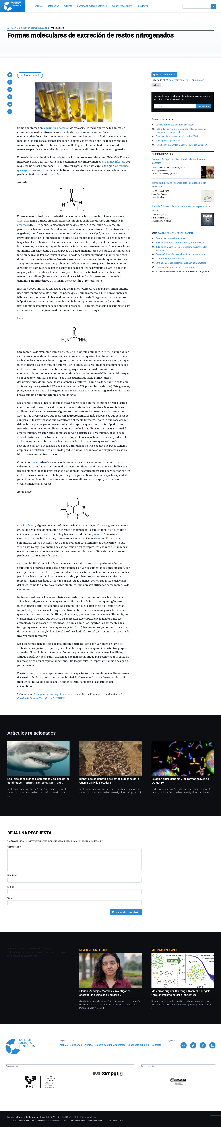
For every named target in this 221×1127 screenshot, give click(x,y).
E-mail (11, 887)
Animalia (11, 28)
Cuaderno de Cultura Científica (30, 1121)
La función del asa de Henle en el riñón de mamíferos (181, 263)
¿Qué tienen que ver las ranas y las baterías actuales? (181, 145)
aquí (36, 462)
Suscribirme (203, 106)
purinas (97, 534)
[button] (9, 74)
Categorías (76, 1045)
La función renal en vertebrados (171, 258)
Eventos (88, 1045)
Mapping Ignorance (164, 950)
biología (156, 85)
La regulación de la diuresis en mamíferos (176, 267)
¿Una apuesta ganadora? (168, 140)
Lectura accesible (30, 75)
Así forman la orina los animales (171, 238)
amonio (22, 224)
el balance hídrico (113, 161)
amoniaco (23, 220)
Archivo (64, 1045)
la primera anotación (56, 127)
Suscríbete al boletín (138, 1045)
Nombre (12, 875)
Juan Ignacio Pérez (44, 694)
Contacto (156, 1045)
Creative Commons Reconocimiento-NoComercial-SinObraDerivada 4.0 (92, 1121)
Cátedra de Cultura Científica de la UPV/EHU (41, 698)
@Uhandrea (62, 694)
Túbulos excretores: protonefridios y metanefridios (180, 242)
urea (106, 351)
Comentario (14, 847)
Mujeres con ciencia (93, 950)
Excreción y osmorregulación (34, 28)
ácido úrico (27, 525)
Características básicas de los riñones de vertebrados (181, 254)
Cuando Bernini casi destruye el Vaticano (175, 124)
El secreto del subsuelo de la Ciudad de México (178, 136)
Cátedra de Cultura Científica (110, 1045)
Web (9, 898)
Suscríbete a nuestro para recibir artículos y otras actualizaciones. (182, 98)
